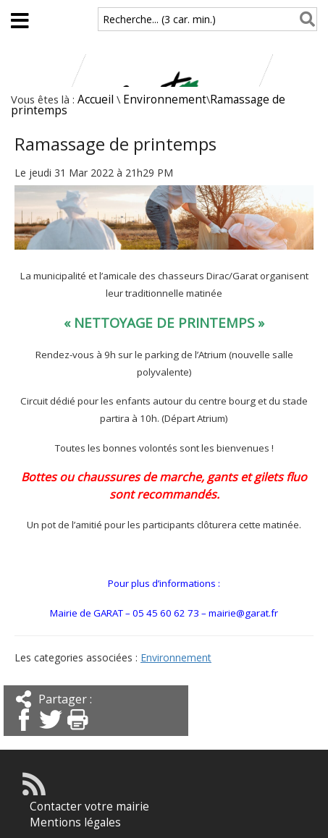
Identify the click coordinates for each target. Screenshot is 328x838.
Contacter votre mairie (89, 806)
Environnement (164, 99)
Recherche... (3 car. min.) (159, 19)
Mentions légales (75, 822)
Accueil (95, 99)
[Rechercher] (304, 19)
